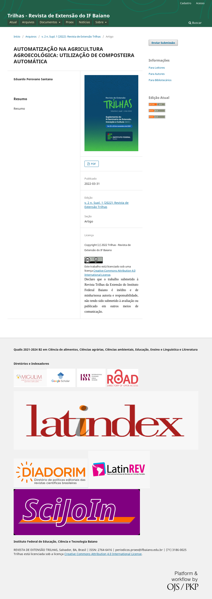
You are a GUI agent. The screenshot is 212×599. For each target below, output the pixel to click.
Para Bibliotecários (160, 80)
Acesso (200, 3)
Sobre (99, 22)
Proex (69, 22)
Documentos (49, 22)
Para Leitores (157, 67)
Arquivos (28, 22)
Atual (13, 22)
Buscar (195, 23)
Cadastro (185, 3)
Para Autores (157, 74)
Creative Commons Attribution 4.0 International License (103, 554)
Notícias (84, 22)
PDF (93, 164)
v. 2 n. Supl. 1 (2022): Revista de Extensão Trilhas (71, 36)
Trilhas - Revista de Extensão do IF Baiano (58, 15)
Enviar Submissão (163, 43)
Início (17, 36)
